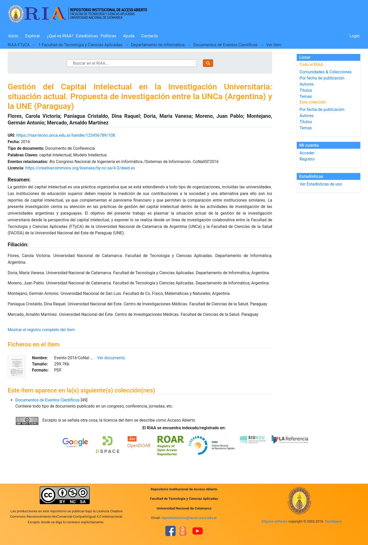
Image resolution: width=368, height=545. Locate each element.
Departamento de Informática (158, 44)
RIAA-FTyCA (19, 44)
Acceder (307, 152)
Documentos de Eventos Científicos (225, 44)
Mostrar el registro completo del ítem (41, 329)
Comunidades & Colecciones (326, 71)
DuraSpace (333, 521)
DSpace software (275, 521)
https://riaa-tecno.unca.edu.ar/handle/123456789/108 (65, 135)
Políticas (108, 35)
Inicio (13, 35)
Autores (307, 84)
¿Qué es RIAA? (60, 35)
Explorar (32, 35)
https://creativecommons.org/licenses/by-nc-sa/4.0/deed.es (80, 168)
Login (355, 35)
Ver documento (111, 357)
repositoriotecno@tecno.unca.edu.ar (189, 518)
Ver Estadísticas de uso (321, 184)
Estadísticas (87, 35)
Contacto (149, 35)
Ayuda (128, 35)
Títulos (306, 90)
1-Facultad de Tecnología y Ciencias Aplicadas (80, 44)
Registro (307, 159)
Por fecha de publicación (322, 78)
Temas (306, 96)
